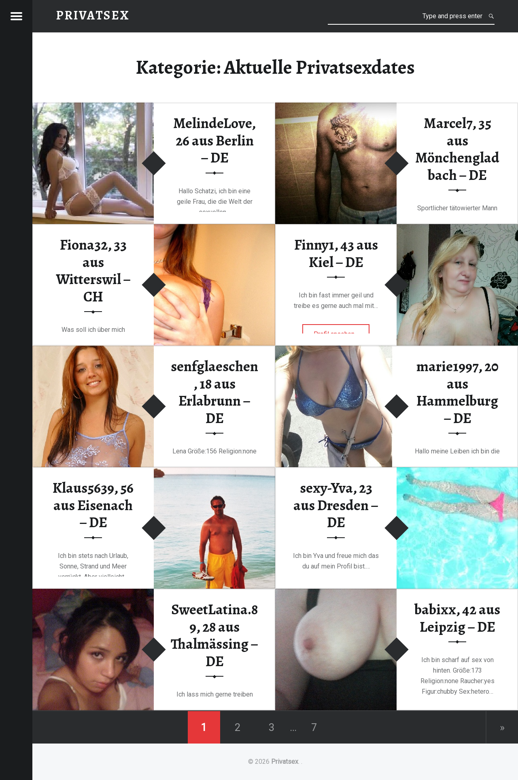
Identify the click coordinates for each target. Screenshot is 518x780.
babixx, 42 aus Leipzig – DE (457, 618)
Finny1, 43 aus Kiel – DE (336, 253)
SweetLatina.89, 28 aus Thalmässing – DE (214, 635)
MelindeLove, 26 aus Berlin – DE (214, 140)
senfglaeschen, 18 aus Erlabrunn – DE (214, 392)
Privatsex (284, 761)
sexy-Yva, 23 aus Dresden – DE (335, 505)
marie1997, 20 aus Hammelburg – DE (457, 392)
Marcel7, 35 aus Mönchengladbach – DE (457, 149)
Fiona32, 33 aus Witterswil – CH (93, 270)
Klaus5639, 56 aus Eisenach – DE (93, 505)
